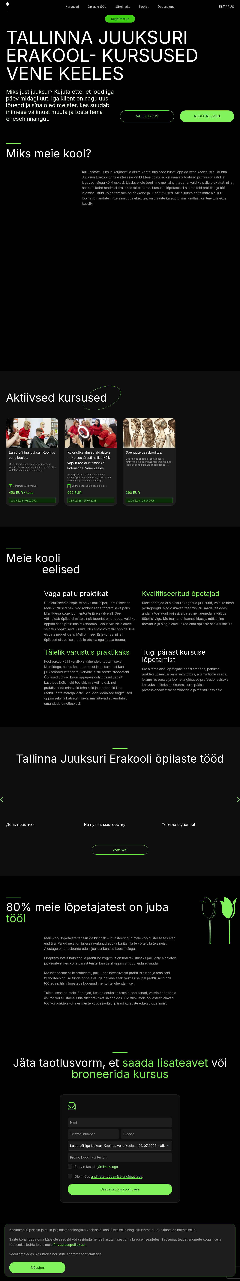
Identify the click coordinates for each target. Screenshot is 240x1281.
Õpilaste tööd (97, 6)
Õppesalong (166, 6)
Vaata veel (120, 850)
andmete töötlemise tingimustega (116, 1176)
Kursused (72, 6)
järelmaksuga (108, 1167)
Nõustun (37, 1268)
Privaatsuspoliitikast (69, 1245)
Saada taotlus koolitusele (120, 1189)
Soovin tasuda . (96, 1167)
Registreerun (207, 116)
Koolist (143, 6)
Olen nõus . (108, 1177)
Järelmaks (122, 6)
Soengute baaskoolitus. (144, 452)
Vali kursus (147, 116)
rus (230, 6)
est (222, 6)
